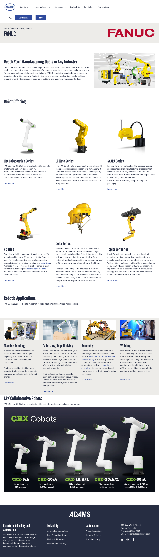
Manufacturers (41, 7)
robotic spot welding (36, 268)
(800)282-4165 (133, 531)
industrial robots (96, 356)
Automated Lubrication (57, 531)
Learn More (9, 183)
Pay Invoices (103, 7)
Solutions (24, 7)
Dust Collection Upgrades (58, 535)
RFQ (41, 18)
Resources (58, 7)
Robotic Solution (93, 535)
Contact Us (75, 7)
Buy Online (89, 7)
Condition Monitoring (56, 543)
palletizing (45, 263)
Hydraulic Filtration (55, 539)
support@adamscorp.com (138, 534)
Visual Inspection (93, 531)
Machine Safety (93, 539)
